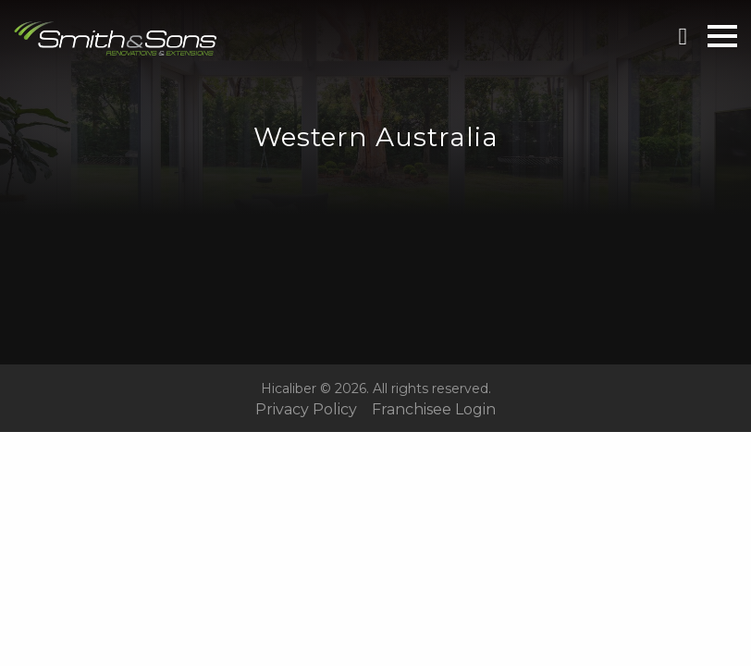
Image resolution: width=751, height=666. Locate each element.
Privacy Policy (306, 409)
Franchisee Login (434, 409)
